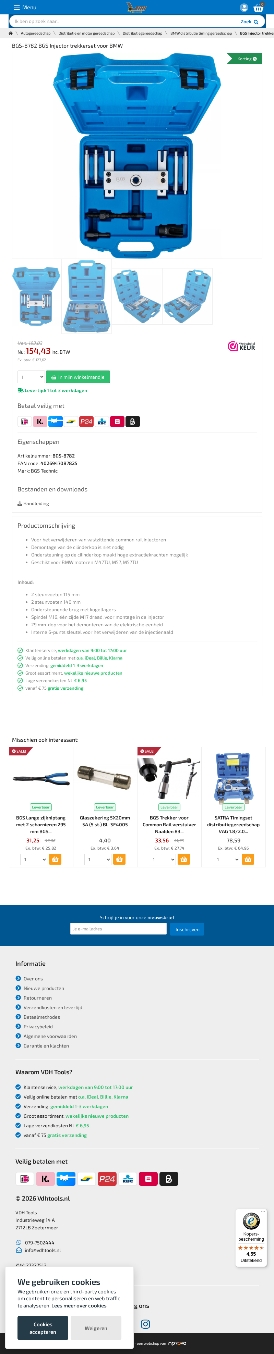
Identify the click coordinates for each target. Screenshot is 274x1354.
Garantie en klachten (42, 1046)
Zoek (250, 22)
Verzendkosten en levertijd (48, 1007)
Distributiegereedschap (142, 33)
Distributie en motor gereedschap (87, 33)
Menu (25, 7)
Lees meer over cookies (79, 1305)
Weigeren (96, 1328)
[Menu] (263, 1213)
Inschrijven (188, 929)
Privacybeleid (34, 1026)
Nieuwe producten (39, 988)
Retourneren (33, 998)
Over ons (29, 978)
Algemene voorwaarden (46, 1036)
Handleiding (33, 503)
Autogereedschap (35, 33)
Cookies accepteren (42, 1328)
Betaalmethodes (37, 1017)
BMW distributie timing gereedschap (201, 33)
